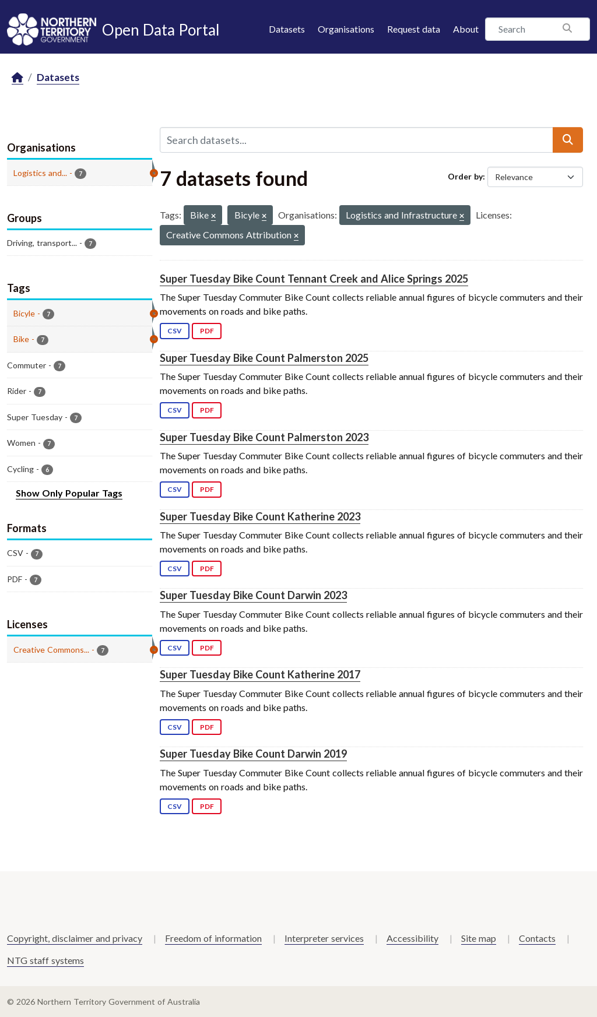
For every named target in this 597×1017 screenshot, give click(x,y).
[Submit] (568, 140)
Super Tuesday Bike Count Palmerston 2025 (264, 357)
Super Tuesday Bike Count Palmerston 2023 (264, 437)
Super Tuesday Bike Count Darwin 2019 (253, 753)
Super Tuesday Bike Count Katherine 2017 (260, 674)
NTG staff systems (45, 960)
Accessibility (412, 938)
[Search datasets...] (356, 140)
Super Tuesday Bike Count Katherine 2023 (260, 516)
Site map (478, 938)
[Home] (17, 78)
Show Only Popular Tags (69, 492)
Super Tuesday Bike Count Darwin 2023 (253, 595)
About (466, 28)
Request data (413, 28)
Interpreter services (324, 938)
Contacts (537, 938)
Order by (465, 176)
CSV (174, 330)
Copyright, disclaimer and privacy (74, 938)
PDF (207, 330)
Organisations (346, 28)
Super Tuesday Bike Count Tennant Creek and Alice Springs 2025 (314, 278)
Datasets (287, 28)
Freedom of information (213, 938)
